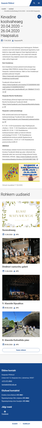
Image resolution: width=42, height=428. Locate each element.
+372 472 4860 (7, 381)
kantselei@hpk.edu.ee (9, 385)
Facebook (5, 412)
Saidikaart (26, 424)
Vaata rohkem (21, 350)
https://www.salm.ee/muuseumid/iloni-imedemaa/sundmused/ (15, 77)
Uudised (11, 8)
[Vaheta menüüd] (39, 3)
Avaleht (4, 8)
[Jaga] (39, 17)
